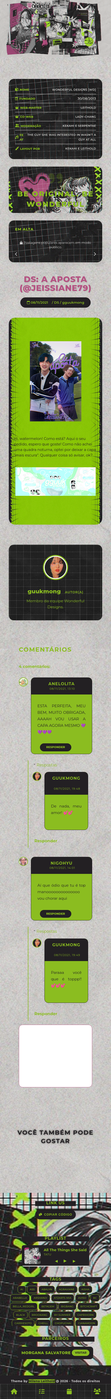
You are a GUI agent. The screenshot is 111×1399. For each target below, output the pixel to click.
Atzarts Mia (62, 1298)
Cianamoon (86, 1323)
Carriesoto (23, 1323)
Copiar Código (55, 1214)
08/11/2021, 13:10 (62, 688)
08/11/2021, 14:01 (62, 868)
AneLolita (61, 683)
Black (20, 1315)
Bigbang (67, 1306)
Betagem (47, 1306)
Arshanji (40, 1298)
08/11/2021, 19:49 (67, 955)
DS (56, 302)
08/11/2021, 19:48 (67, 788)
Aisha (85, 1289)
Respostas (47, 765)
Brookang (39, 1315)
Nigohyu (61, 863)
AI (21, 1289)
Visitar (80, 1352)
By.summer (62, 1315)
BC (95, 1298)
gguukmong (73, 302)
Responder (55, 747)
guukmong (66, 778)
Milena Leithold (42, 1381)
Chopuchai (63, 1323)
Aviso (82, 1298)
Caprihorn (85, 1315)
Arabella (20, 1298)
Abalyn (46, 1289)
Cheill (43, 1323)
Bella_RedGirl (24, 1306)
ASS (32, 1289)
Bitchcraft (88, 1306)
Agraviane (66, 1289)
